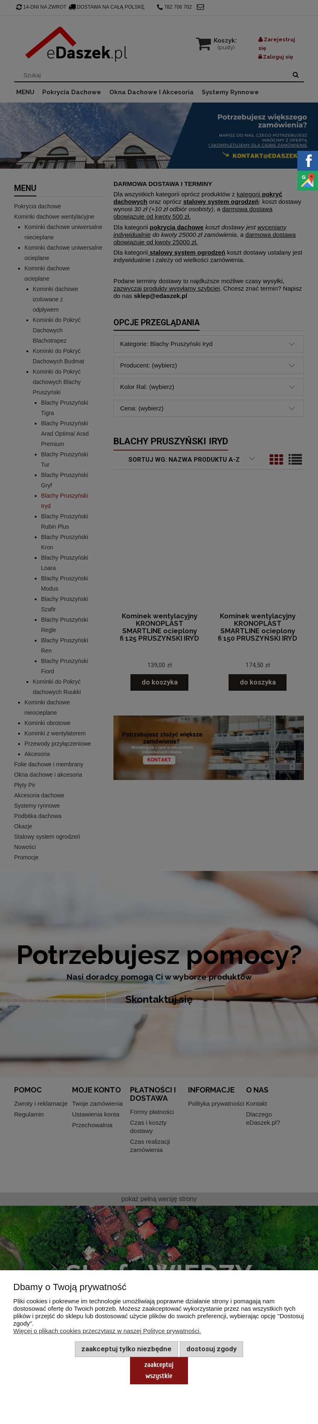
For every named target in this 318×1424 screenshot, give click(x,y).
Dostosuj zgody (211, 1349)
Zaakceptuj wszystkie (159, 1370)
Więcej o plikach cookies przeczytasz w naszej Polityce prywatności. (107, 1330)
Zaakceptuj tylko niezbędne (126, 1349)
